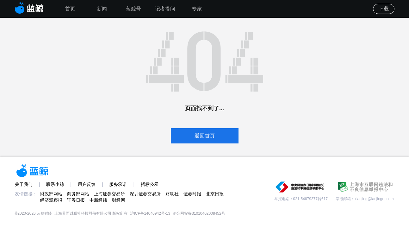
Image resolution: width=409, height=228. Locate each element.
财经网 (118, 200)
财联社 (172, 193)
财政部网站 (51, 193)
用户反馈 (87, 184)
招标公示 (149, 184)
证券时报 (192, 193)
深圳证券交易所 (145, 193)
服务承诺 (118, 184)
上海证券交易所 (109, 193)
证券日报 (76, 200)
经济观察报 (51, 200)
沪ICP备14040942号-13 (150, 213)
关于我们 (24, 184)
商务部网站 (78, 193)
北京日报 (215, 193)
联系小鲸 (55, 184)
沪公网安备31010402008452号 (199, 213)
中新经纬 (98, 200)
